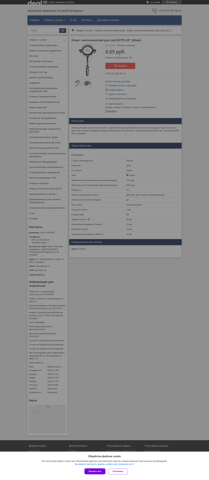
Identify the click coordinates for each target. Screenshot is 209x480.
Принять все (95, 471)
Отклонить (118, 471)
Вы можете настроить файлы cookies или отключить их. (103, 464)
